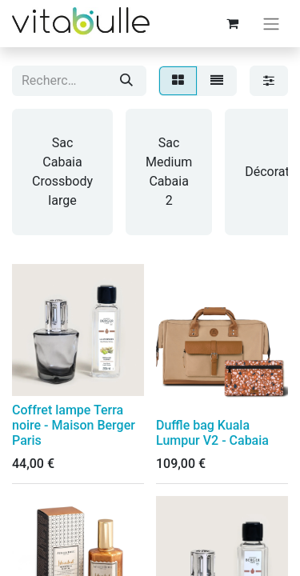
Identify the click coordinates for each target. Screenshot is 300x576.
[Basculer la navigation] (271, 23)
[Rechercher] (126, 81)
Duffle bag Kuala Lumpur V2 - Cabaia (212, 433)
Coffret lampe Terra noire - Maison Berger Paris (73, 425)
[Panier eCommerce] (232, 23)
